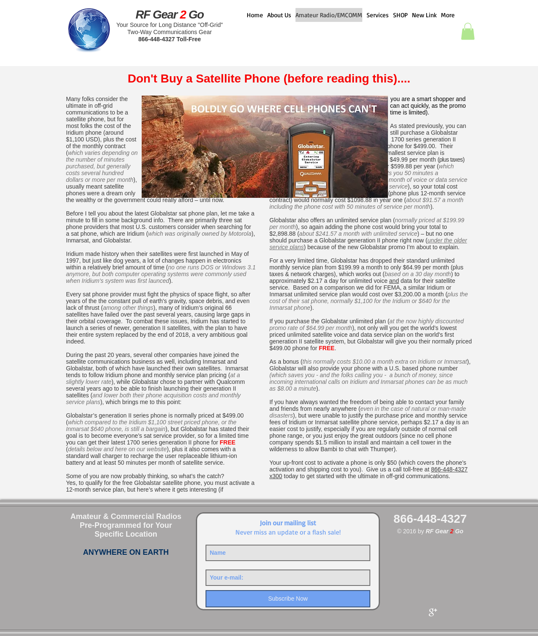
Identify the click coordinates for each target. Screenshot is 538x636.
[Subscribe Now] (288, 598)
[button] (468, 31)
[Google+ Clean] (433, 612)
